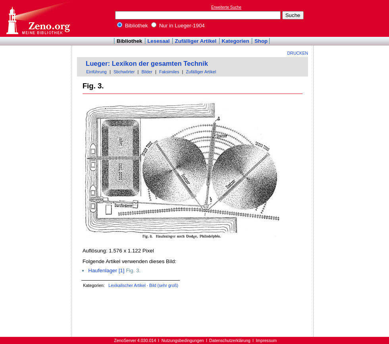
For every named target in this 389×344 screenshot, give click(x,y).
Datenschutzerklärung (229, 340)
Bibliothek (132, 26)
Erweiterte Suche (226, 7)
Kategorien (235, 41)
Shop (261, 41)
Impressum (266, 340)
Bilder (146, 71)
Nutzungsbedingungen (183, 340)
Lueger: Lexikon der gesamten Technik (147, 63)
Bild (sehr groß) (163, 285)
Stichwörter (124, 71)
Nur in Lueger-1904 (178, 26)
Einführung (96, 71)
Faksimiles (169, 71)
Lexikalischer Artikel (127, 285)
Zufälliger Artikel (196, 41)
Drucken (297, 53)
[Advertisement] (352, 18)
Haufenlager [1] (106, 270)
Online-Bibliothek (37, 18)
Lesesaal (158, 41)
